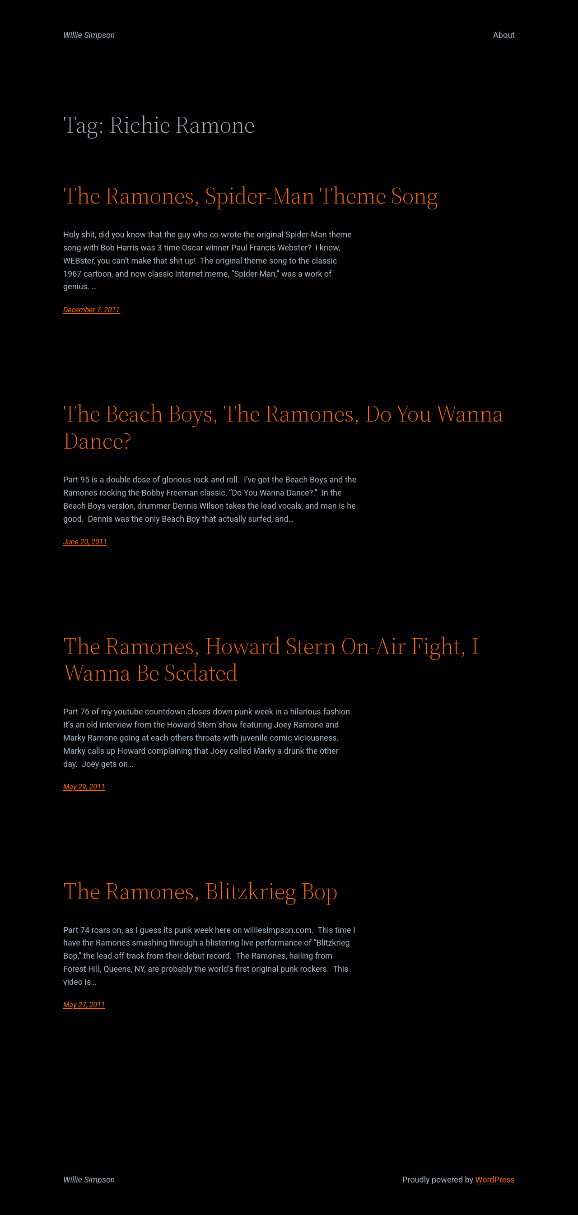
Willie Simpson (89, 35)
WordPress (495, 1179)
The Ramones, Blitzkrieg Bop (200, 890)
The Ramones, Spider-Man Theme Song (250, 195)
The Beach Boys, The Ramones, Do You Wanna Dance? (283, 427)
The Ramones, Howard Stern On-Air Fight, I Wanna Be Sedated (271, 659)
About (504, 35)
